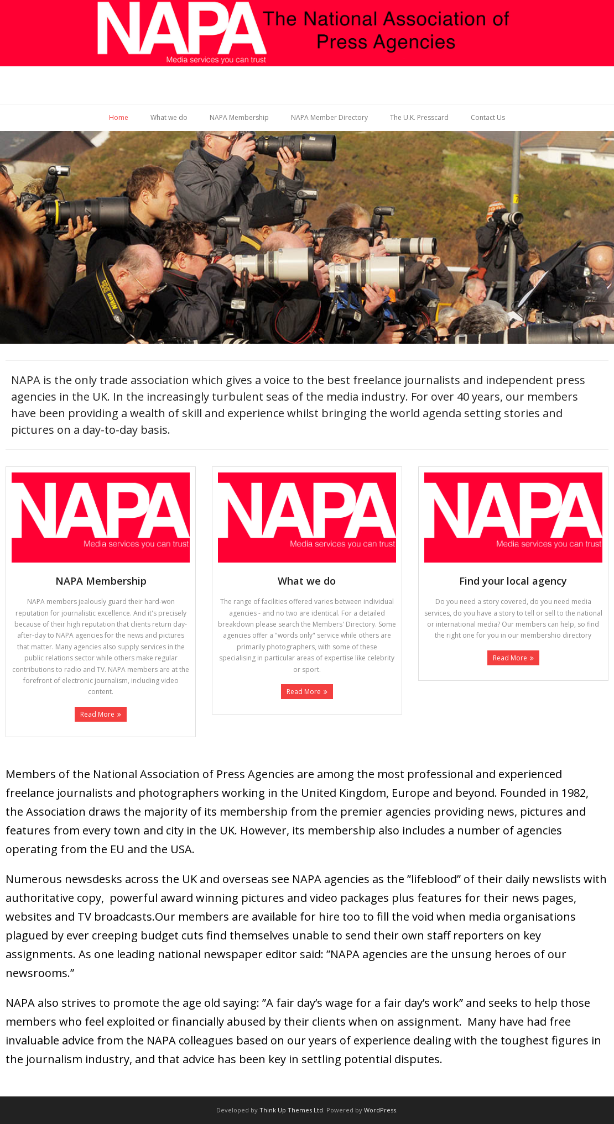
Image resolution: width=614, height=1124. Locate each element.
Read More (97, 714)
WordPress (380, 1110)
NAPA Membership (239, 117)
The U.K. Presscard (419, 117)
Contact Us (488, 117)
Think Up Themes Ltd (291, 1110)
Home (118, 117)
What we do (169, 117)
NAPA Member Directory (329, 117)
